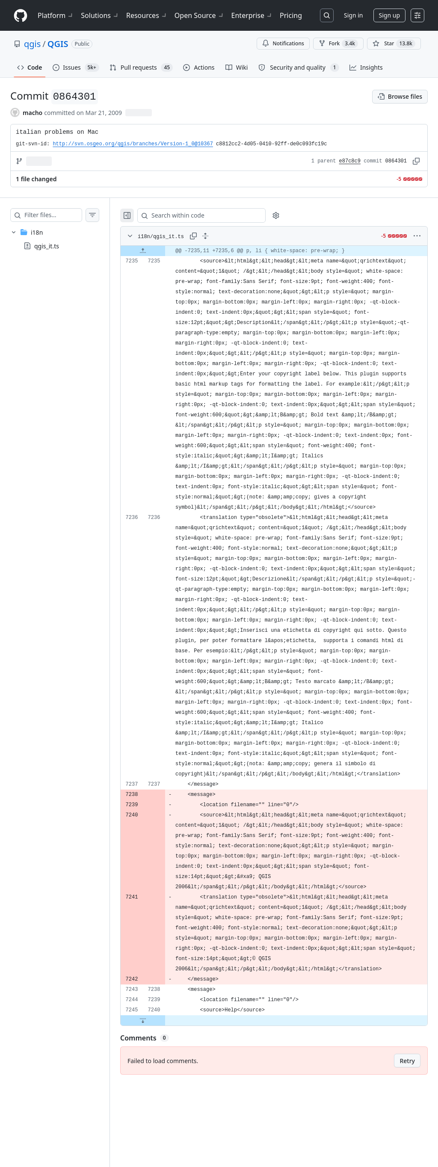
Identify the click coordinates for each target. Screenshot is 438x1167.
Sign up (389, 15)
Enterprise (252, 15)
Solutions (100, 15)
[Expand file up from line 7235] (160, 251)
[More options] (417, 236)
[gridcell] (282, 251)
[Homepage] (20, 16)
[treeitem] (63, 239)
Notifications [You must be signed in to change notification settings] (283, 43)
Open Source (200, 15)
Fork (338, 43)
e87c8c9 (350, 161)
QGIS (57, 44)
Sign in (353, 15)
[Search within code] (214, 215)
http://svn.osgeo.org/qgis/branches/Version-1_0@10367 (133, 144)
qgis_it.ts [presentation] (46, 246)
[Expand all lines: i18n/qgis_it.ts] (222, 236)
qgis (32, 44)
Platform (56, 15)
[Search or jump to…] (326, 15)
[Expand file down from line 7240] (160, 1102)
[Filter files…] (61, 215)
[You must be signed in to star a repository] (394, 44)
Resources (147, 15)
